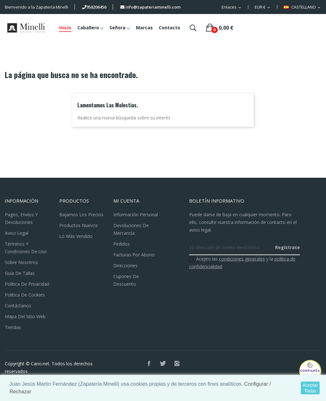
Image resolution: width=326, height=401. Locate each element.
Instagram (177, 364)
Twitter (163, 364)
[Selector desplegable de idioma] (302, 7)
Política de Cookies (25, 295)
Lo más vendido (76, 236)
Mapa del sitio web (25, 316)
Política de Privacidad (27, 284)
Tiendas (13, 327)
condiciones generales (242, 259)
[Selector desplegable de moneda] (263, 7)
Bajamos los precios (81, 214)
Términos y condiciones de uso (26, 247)
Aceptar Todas (310, 388)
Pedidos (121, 244)
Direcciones (125, 265)
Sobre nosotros (21, 262)
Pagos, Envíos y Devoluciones (21, 218)
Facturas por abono (134, 255)
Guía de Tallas (20, 273)
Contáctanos (18, 306)
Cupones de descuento (126, 280)
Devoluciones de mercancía (131, 229)
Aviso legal (16, 233)
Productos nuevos (78, 225)
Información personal (135, 214)
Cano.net (40, 364)
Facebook (149, 364)
